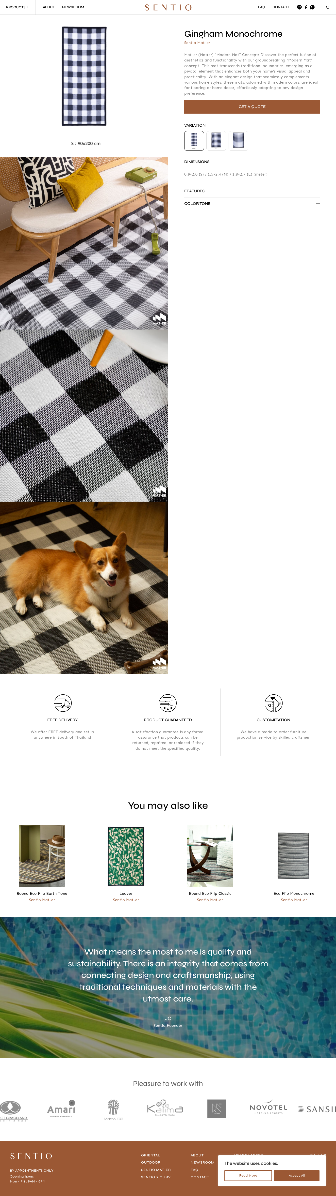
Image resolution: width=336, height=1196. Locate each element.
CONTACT (280, 7)
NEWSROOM (73, 7)
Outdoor (151, 1139)
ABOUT (49, 7)
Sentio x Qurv (156, 1154)
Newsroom (203, 1139)
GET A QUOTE (252, 106)
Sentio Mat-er (157, 1147)
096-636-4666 (313, 1139)
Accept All (297, 1175)
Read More (248, 1175)
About (197, 1132)
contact (200, 1154)
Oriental (151, 1132)
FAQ (261, 7)
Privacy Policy (63, 1188)
